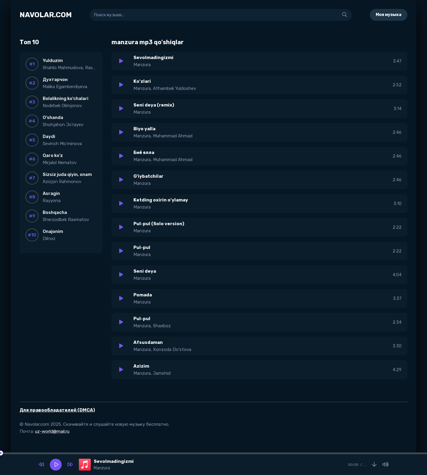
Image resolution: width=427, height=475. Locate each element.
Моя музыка (388, 14)
